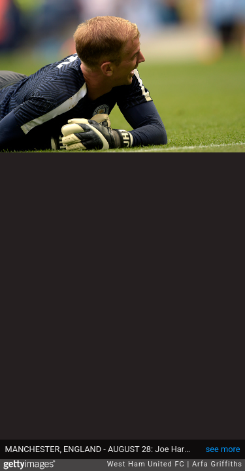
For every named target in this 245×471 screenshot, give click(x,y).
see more (223, 449)
